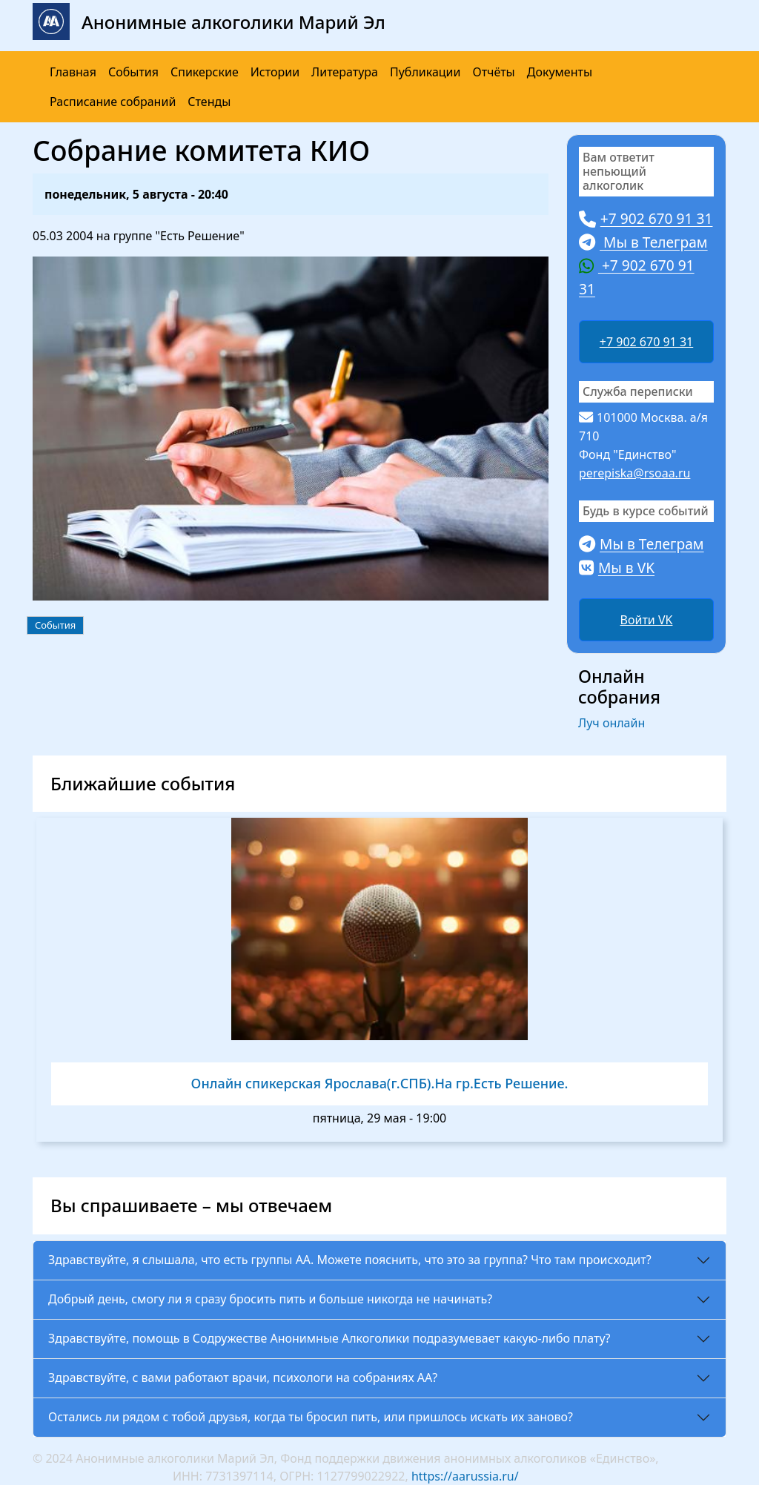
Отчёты (493, 72)
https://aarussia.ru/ (465, 1476)
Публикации (425, 72)
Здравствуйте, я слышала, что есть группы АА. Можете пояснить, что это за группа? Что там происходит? (350, 1259)
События (133, 72)
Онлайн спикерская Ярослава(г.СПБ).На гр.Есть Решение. (380, 1083)
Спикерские (204, 72)
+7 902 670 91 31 (646, 342)
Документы (559, 72)
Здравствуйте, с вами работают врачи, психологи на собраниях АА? (242, 1377)
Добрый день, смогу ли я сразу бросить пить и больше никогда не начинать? (270, 1299)
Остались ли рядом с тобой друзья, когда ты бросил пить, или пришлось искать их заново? (310, 1417)
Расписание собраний (113, 101)
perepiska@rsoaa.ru (634, 473)
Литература (344, 72)
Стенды (209, 101)
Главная (73, 72)
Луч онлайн (611, 723)
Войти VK (646, 620)
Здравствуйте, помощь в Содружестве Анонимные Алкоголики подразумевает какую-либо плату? (329, 1338)
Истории (275, 72)
